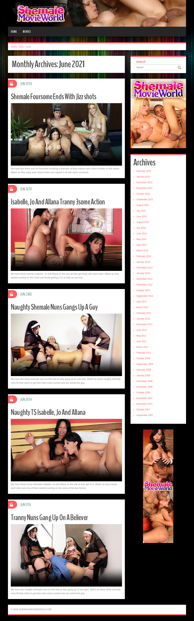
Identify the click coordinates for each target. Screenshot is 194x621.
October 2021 (143, 193)
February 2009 (143, 370)
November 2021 (144, 188)
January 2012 (143, 318)
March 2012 (142, 307)
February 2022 (143, 171)
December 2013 (144, 267)
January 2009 (143, 375)
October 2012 (143, 290)
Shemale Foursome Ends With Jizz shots (57, 96)
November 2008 (144, 387)
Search (141, 61)
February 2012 (143, 313)
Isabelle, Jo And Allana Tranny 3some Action (62, 201)
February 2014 (143, 256)
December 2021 (144, 182)
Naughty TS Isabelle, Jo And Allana (51, 412)
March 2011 (142, 347)
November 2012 (144, 284)
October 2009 (143, 358)
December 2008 (144, 381)
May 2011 (141, 335)
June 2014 (141, 233)
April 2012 (141, 301)
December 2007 (144, 398)
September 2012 (144, 296)
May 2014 (141, 239)
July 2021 (141, 211)
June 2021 (141, 216)
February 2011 (143, 352)
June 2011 (141, 330)
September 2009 (144, 364)
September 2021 (144, 199)
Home (14, 31)
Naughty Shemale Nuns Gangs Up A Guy (58, 307)
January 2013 (143, 273)
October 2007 (143, 409)
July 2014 (141, 228)
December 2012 (144, 279)
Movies (27, 31)
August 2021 (142, 205)
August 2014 (142, 222)
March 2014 (142, 250)
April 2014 (141, 245)
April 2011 (141, 341)
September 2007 (144, 415)
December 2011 (144, 324)
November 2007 (144, 404)
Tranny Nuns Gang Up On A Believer (53, 517)
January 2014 (143, 262)
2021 (21, 46)
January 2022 (143, 176)
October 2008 (143, 392)
